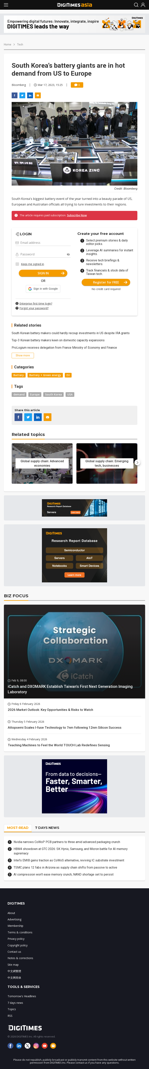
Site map (13, 964)
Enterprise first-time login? (35, 303)
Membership (15, 926)
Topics (12, 1009)
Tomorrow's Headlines (22, 996)
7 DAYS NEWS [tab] (47, 828)
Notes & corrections (20, 958)
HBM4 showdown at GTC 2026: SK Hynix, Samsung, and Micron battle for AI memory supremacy (71, 851)
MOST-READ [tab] (18, 828)
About (11, 913)
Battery (18, 375)
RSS (10, 1016)
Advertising (14, 919)
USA (70, 394)
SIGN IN (51, 273)
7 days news (15, 1003)
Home (7, 44)
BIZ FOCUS (16, 595)
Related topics (28, 434)
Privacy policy (16, 939)
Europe (35, 394)
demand (19, 394)
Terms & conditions (20, 932)
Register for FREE (110, 282)
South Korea (53, 394)
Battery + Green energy (45, 375)
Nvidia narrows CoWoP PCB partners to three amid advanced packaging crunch (67, 842)
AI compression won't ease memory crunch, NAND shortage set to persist (63, 874)
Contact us (14, 951)
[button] (43, 289)
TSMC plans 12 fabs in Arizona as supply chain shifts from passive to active (65, 867)
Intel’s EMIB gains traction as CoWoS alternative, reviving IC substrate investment (69, 860)
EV (68, 375)
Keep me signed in (32, 264)
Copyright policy (18, 945)
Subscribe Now (77, 215)
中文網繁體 (14, 971)
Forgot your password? (34, 308)
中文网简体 (14, 977)
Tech (20, 44)
